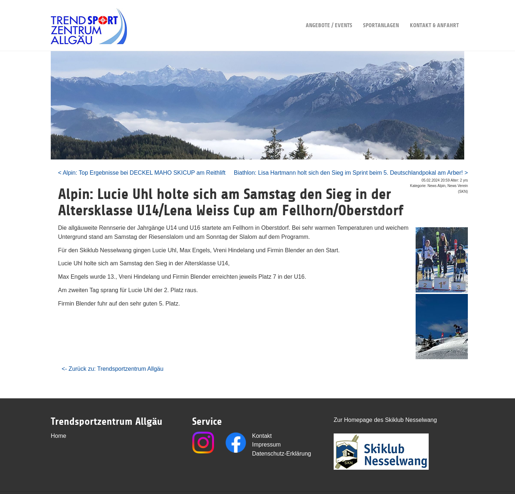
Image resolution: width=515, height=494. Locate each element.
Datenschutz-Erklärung (281, 454)
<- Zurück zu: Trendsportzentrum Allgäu (113, 369)
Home (58, 436)
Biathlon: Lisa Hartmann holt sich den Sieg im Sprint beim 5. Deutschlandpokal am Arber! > (351, 173)
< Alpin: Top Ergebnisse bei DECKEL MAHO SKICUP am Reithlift (142, 173)
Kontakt (262, 436)
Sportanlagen (381, 14)
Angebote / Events (329, 14)
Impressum (266, 444)
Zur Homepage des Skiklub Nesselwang (385, 420)
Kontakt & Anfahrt (434, 14)
